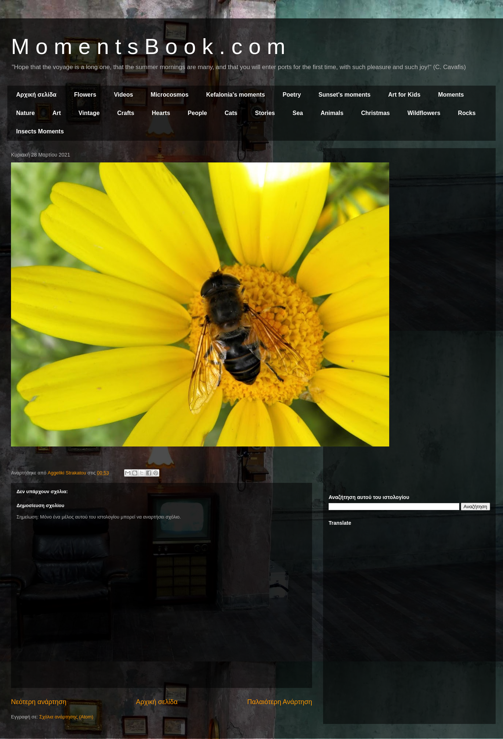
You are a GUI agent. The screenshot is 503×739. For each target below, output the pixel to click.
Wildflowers (424, 113)
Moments (451, 95)
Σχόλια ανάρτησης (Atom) (66, 717)
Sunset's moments (345, 95)
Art (57, 113)
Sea (298, 113)
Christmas (375, 113)
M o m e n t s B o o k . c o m (148, 46)
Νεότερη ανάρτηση (38, 702)
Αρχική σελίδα (36, 95)
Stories (265, 113)
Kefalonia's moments (235, 95)
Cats (231, 113)
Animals (332, 113)
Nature (25, 113)
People (197, 113)
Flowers (85, 95)
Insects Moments (40, 131)
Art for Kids (404, 95)
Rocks (466, 113)
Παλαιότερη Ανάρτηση (279, 702)
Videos (123, 95)
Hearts (161, 113)
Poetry (292, 95)
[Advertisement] (409, 205)
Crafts (125, 113)
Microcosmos (169, 95)
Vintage (89, 113)
